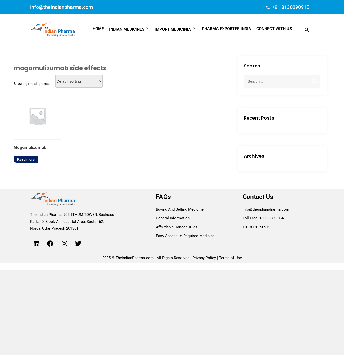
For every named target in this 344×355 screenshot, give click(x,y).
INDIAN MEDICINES (129, 29)
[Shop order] (79, 81)
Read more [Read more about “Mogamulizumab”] (26, 158)
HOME (98, 28)
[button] (132, 29)
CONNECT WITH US (274, 28)
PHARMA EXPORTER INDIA (226, 28)
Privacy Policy (204, 258)
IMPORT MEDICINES (176, 29)
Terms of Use (230, 258)
